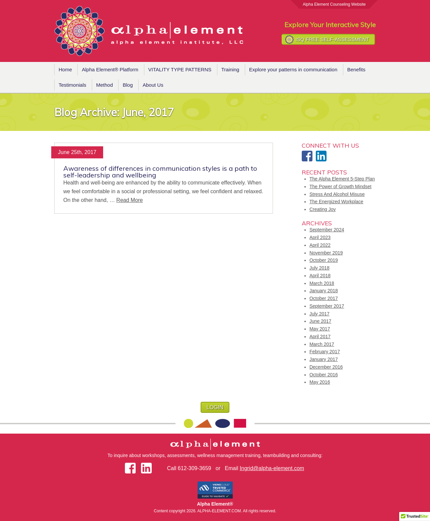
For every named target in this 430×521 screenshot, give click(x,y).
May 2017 (319, 328)
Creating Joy (322, 209)
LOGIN (215, 407)
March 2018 (321, 283)
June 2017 (320, 321)
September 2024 (326, 229)
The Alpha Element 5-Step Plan (342, 178)
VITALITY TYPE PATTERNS (180, 69)
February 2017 (324, 351)
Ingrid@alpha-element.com (272, 468)
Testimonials (72, 85)
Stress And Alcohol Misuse (337, 194)
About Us (153, 85)
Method (104, 85)
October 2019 (323, 260)
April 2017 (320, 336)
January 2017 (323, 359)
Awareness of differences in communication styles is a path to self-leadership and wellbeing (160, 171)
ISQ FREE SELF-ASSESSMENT (332, 39)
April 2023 (320, 237)
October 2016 (323, 374)
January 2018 (323, 290)
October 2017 (323, 298)
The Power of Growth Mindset (340, 186)
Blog (128, 85)
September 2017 (326, 306)
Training (230, 69)
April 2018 (320, 275)
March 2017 (321, 344)
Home (65, 69)
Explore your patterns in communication (293, 69)
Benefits (356, 69)
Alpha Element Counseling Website (334, 4)
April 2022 (320, 245)
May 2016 (319, 382)
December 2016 (326, 367)
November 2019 (326, 252)
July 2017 (319, 313)
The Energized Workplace (336, 201)
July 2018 (319, 268)
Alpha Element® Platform (110, 69)
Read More (129, 200)
